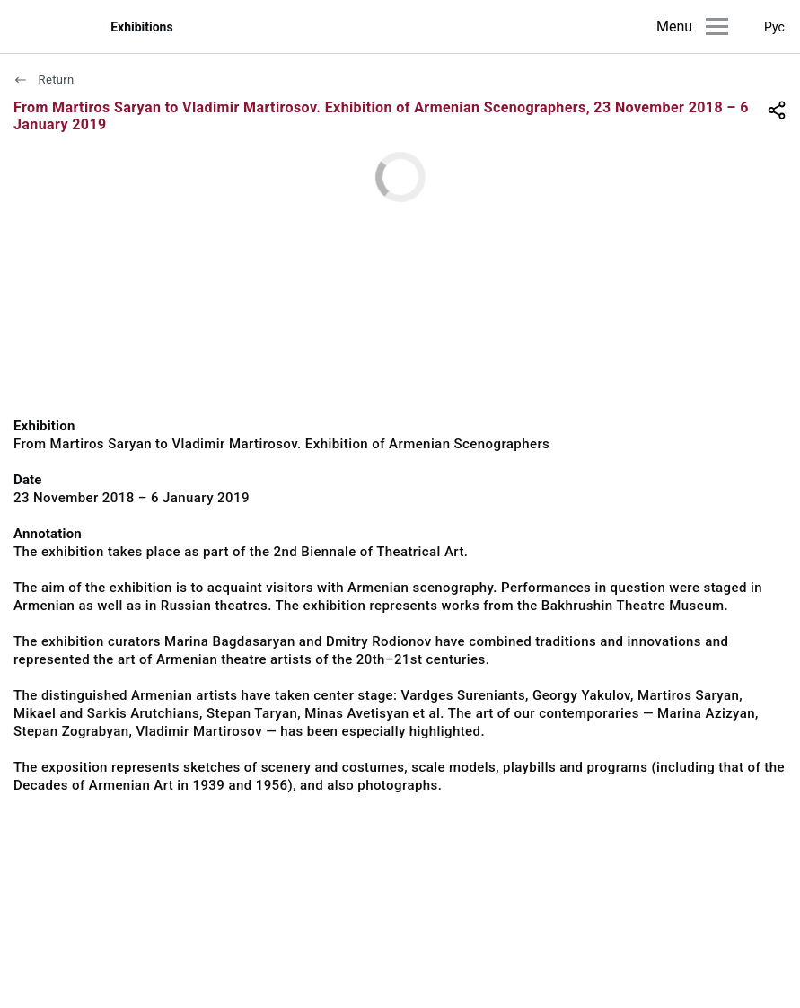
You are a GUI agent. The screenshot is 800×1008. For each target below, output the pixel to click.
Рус (774, 27)
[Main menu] (717, 26)
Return (44, 79)
